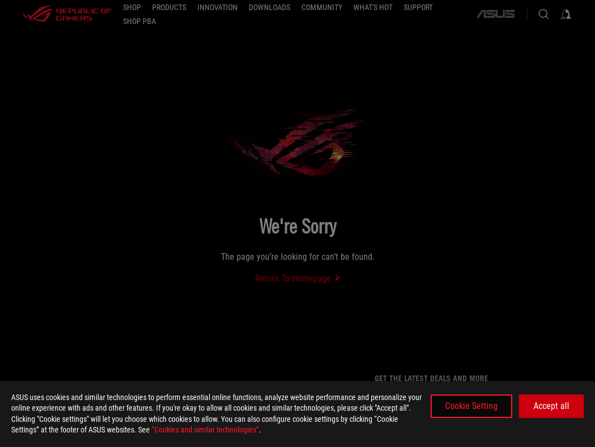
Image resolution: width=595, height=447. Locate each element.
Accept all (551, 406)
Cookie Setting (471, 406)
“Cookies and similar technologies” (205, 429)
